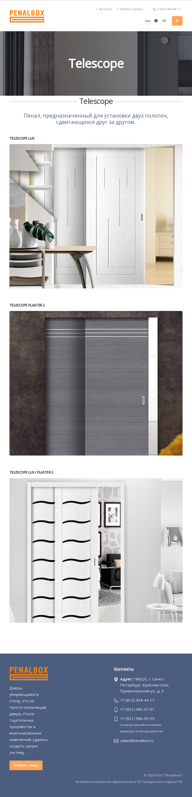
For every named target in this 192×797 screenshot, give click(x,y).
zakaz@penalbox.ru (137, 740)
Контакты (104, 9)
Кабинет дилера (130, 9)
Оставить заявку (26, 765)
